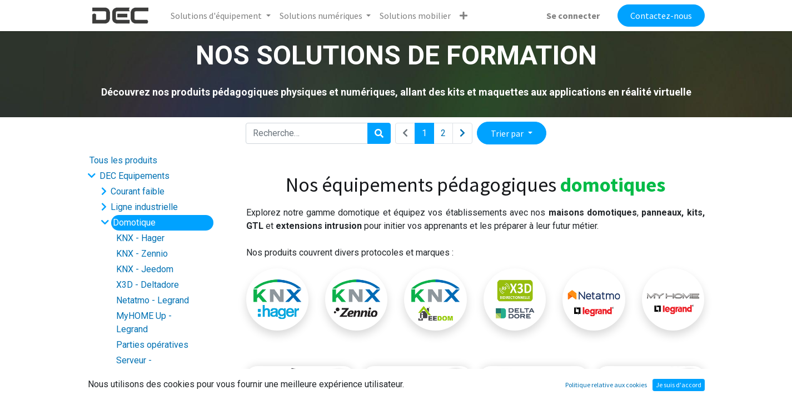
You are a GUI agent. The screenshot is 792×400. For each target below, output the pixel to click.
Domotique (134, 222)
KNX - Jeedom (144, 269)
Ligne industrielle (144, 207)
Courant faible (138, 191)
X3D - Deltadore (147, 284)
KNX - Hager (140, 238)
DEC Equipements (134, 176)
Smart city (130, 389)
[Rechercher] (379, 133)
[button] (463, 15)
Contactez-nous (661, 15)
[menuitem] (415, 15)
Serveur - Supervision (139, 367)
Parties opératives (152, 344)
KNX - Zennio (142, 253)
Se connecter (573, 15)
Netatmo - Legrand (152, 300)
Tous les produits (123, 160)
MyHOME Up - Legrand (144, 322)
